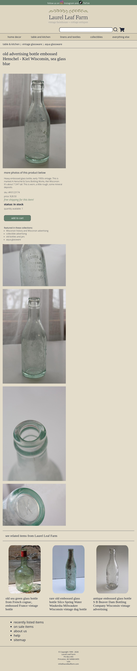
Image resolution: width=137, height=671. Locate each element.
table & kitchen (11, 44)
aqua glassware (53, 44)
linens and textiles (70, 37)
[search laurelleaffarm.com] (116, 29)
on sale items (23, 626)
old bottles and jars (15, 236)
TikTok (86, 3)
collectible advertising (16, 233)
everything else (120, 37)
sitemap (20, 640)
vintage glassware (32, 44)
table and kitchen (40, 37)
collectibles (96, 37)
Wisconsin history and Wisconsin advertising (27, 230)
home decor (14, 37)
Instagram (69, 3)
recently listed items (29, 622)
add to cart (17, 218)
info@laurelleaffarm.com (68, 664)
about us (20, 631)
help (17, 635)
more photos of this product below (24, 172)
